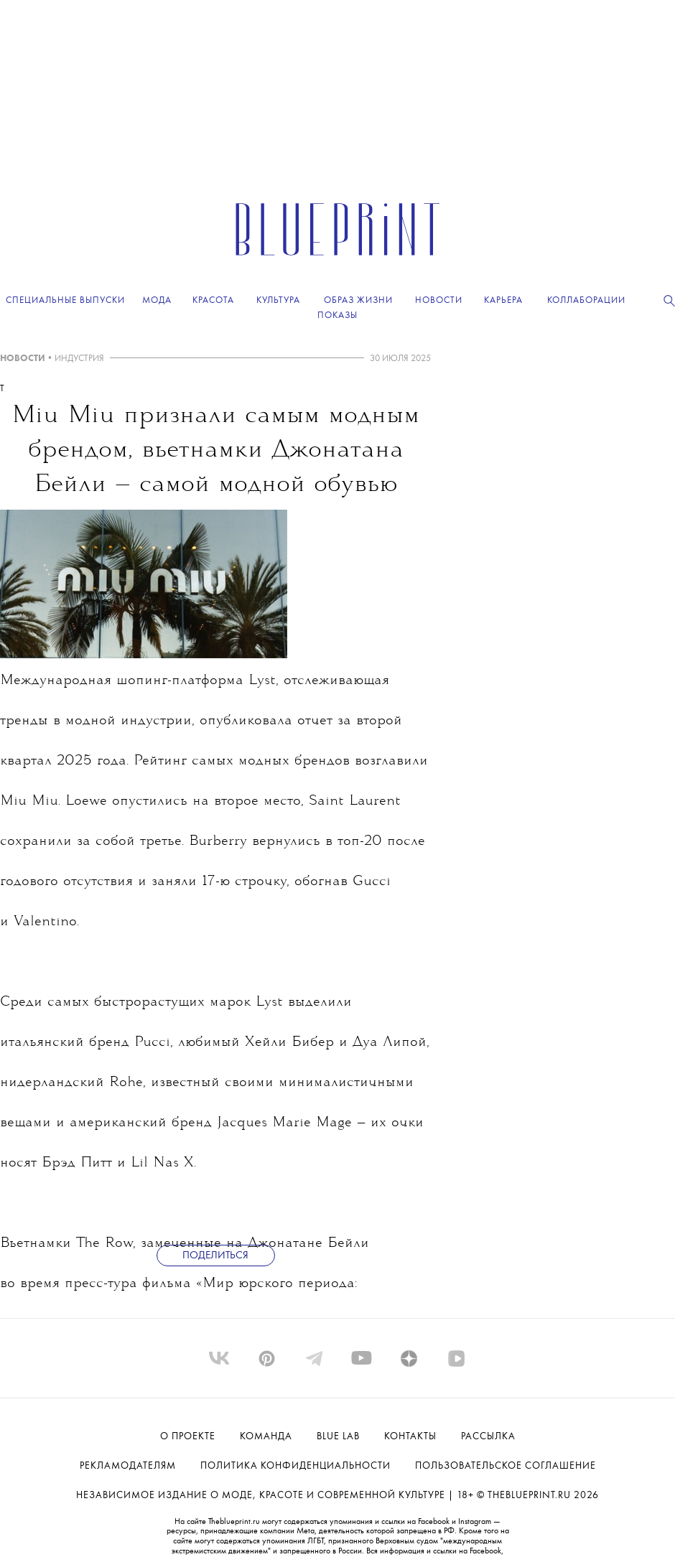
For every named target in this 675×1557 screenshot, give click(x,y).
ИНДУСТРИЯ (79, 358)
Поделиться (215, 1255)
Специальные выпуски (65, 300)
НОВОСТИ (22, 358)
